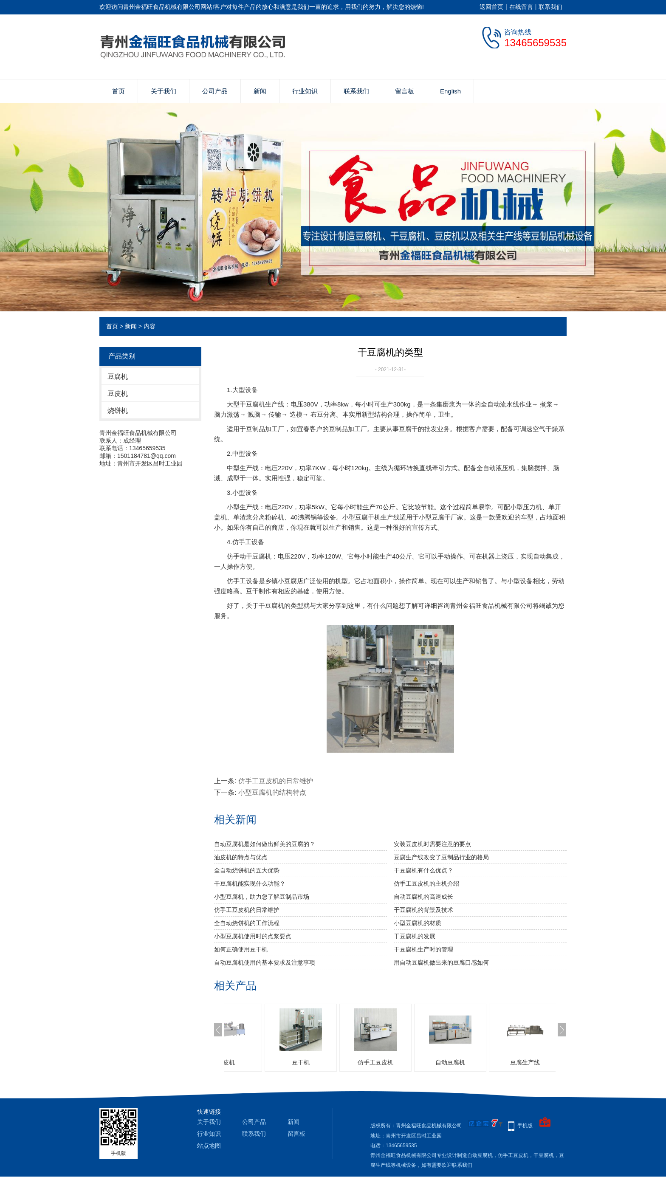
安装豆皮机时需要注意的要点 (432, 844)
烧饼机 (117, 410)
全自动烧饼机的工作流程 (246, 923)
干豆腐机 (252, 404)
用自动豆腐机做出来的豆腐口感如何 (441, 962)
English (450, 91)
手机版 (525, 1126)
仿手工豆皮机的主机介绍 (426, 883)
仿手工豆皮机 (418, 1062)
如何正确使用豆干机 (241, 949)
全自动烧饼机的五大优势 (246, 870)
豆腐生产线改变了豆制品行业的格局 (441, 857)
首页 (118, 91)
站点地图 (209, 1145)
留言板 (404, 91)
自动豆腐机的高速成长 (423, 896)
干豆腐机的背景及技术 (423, 909)
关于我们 (163, 91)
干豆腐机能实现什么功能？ (249, 883)
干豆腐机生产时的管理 (423, 949)
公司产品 (215, 91)
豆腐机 (117, 376)
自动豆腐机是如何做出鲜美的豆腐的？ (264, 844)
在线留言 (521, 6)
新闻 (260, 91)
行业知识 (305, 91)
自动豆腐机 (493, 1062)
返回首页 (491, 6)
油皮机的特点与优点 (241, 857)
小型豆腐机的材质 (417, 923)
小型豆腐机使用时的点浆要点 (252, 936)
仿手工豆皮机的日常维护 (275, 781)
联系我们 (550, 6)
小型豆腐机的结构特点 (272, 792)
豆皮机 (117, 393)
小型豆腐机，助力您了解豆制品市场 (261, 896)
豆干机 (343, 1062)
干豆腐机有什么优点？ (423, 870)
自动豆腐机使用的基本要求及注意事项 (264, 962)
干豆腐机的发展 (414, 936)
